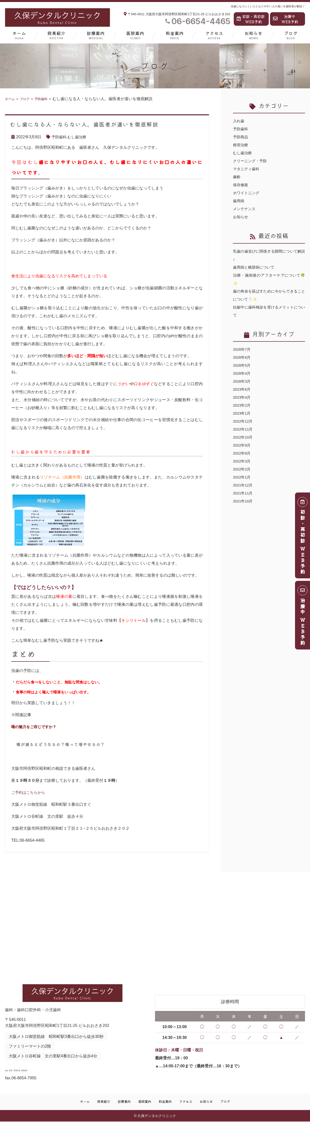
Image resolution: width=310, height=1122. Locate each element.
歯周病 (239, 201)
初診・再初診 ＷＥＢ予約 (302, 537)
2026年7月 (242, 349)
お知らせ (253, 35)
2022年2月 (242, 469)
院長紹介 (57, 35)
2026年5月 (242, 365)
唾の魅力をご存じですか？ (35, 727)
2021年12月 (243, 485)
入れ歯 (239, 121)
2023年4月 (242, 397)
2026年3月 (242, 381)
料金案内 (175, 35)
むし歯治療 (78, 137)
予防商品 (241, 137)
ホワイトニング (247, 193)
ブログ (291, 35)
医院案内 (135, 35)
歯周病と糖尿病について (255, 267)
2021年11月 (243, 493)
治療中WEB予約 (285, 19)
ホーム (19, 35)
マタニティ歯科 (247, 169)
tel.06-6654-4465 (44, 1068)
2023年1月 (242, 413)
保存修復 (241, 185)
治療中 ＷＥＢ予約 (302, 617)
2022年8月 (242, 453)
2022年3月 (242, 461)
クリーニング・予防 (251, 161)
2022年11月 (243, 429)
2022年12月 (243, 421)
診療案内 (96, 35)
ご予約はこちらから (29, 792)
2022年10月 (243, 437)
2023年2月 (242, 405)
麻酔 (237, 177)
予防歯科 (60, 137)
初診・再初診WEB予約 (251, 19)
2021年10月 (243, 501)
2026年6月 (242, 357)
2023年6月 (242, 389)
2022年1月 (242, 477)
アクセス (214, 35)
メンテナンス (245, 209)
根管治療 (241, 145)
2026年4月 (242, 373)
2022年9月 (242, 445)
